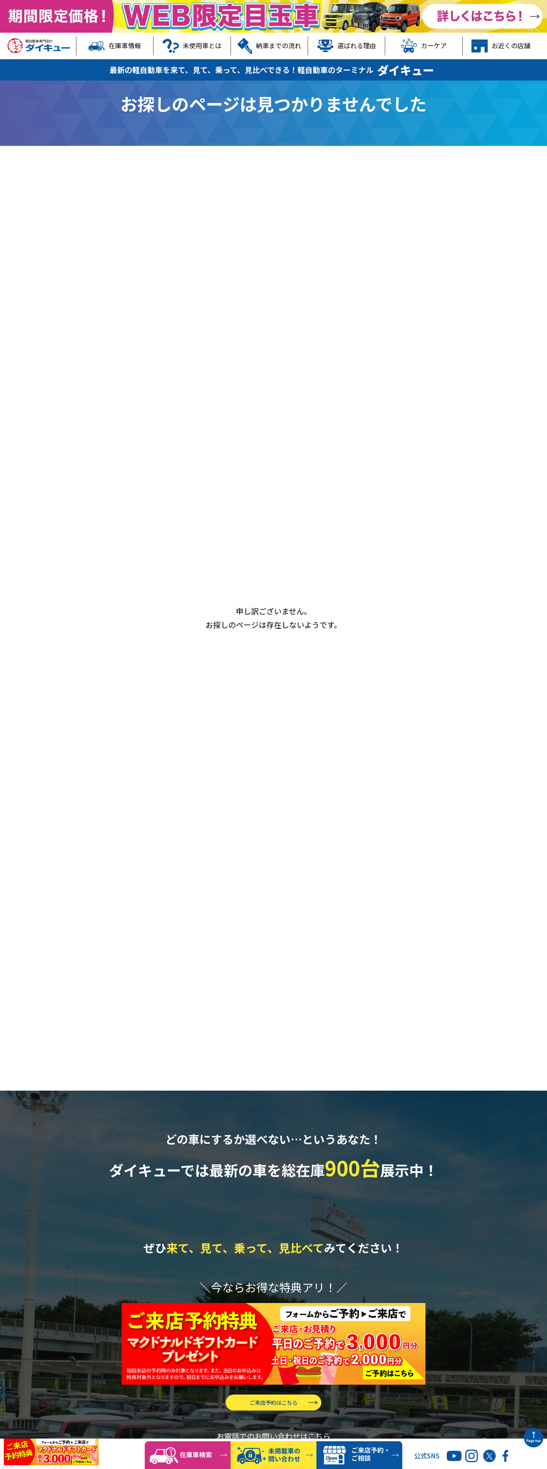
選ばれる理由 (346, 45)
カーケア (424, 45)
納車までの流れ (269, 45)
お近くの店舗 (500, 45)
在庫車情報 (115, 45)
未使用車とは (192, 45)
